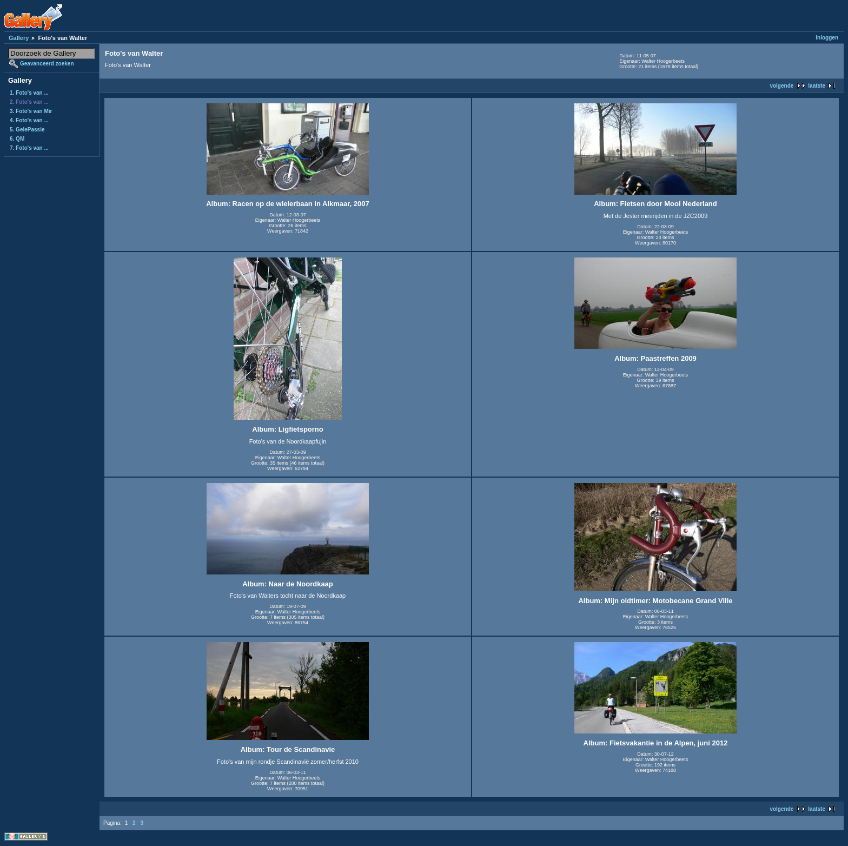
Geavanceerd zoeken (47, 64)
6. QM (17, 139)
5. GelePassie (27, 130)
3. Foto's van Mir (31, 111)
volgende (781, 86)
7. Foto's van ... (29, 148)
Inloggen (827, 38)
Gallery (19, 38)
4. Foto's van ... (29, 120)
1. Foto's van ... (29, 93)
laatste (816, 86)
